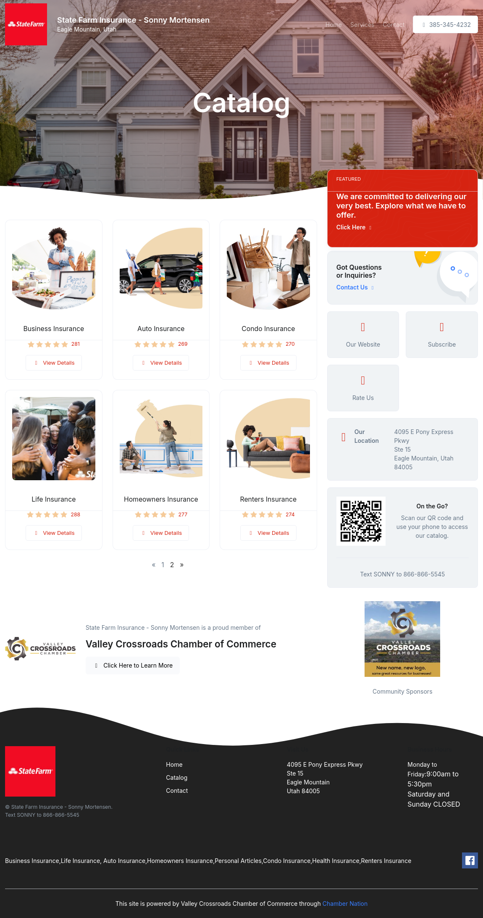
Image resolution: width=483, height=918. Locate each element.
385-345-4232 (445, 24)
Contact (393, 24)
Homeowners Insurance (161, 499)
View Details (54, 362)
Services (362, 24)
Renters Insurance (268, 499)
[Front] (27, 24)
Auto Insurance (160, 329)
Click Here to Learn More (133, 665)
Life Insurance (54, 499)
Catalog (176, 777)
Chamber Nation (345, 903)
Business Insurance (53, 329)
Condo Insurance (268, 329)
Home (334, 24)
